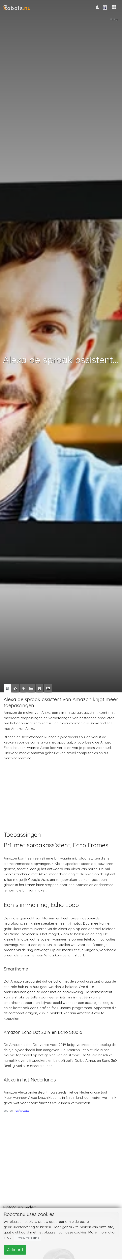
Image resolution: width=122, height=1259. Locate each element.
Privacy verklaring (27, 1237)
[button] (114, 7)
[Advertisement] (60, 792)
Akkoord (15, 1249)
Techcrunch (21, 1110)
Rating (114, 19)
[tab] (7, 688)
